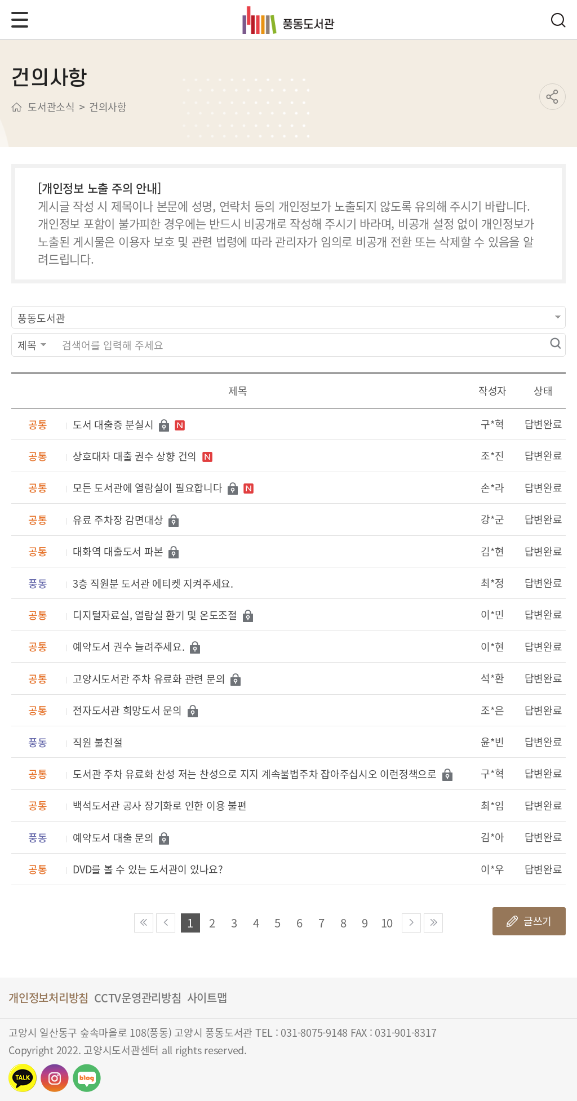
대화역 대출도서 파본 (118, 551)
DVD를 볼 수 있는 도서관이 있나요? (148, 869)
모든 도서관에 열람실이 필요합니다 (148, 488)
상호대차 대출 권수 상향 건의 (135, 456)
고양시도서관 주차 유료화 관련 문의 (149, 679)
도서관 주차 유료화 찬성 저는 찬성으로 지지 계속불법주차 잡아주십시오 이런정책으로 (255, 774)
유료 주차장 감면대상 (118, 520)
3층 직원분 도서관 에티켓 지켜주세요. (153, 584)
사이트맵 (207, 997)
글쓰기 (537, 920)
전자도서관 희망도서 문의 (127, 710)
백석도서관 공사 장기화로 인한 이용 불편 (160, 806)
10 (387, 922)
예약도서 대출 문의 (113, 838)
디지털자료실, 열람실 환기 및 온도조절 (155, 615)
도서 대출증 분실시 (113, 425)
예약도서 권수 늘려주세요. (129, 647)
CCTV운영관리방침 (137, 997)
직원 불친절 (98, 742)
